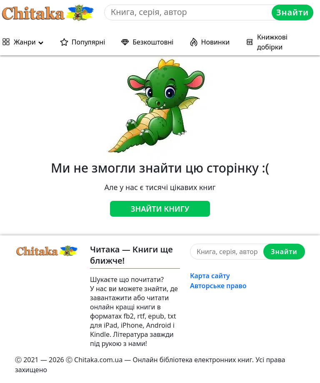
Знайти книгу (160, 209)
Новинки (215, 42)
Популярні (88, 42)
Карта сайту (210, 275)
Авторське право (218, 285)
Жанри (25, 42)
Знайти (292, 12)
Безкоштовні (152, 42)
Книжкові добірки (272, 42)
